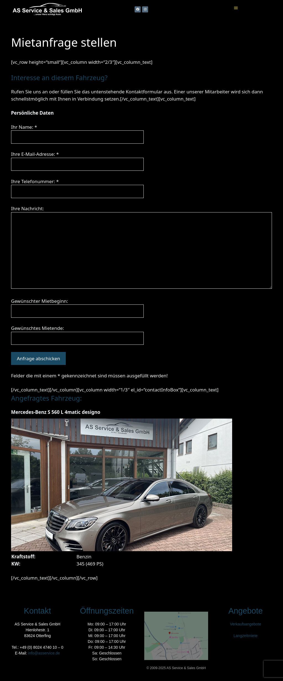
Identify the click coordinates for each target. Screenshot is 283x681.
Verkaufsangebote (245, 624)
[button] (236, 8)
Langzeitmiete (246, 635)
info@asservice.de (44, 653)
